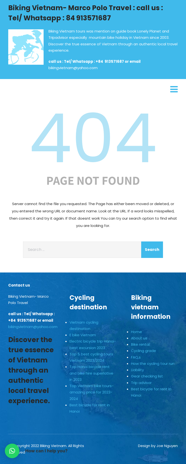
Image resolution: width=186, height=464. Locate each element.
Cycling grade (143, 350)
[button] (12, 451)
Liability (137, 369)
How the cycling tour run (152, 363)
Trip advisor (141, 382)
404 (93, 138)
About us (139, 338)
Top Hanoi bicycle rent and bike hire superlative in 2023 (91, 373)
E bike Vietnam (83, 334)
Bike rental (140, 344)
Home (136, 331)
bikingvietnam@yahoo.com (73, 67)
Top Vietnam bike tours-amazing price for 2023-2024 (92, 392)
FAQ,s (136, 357)
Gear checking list (147, 376)
